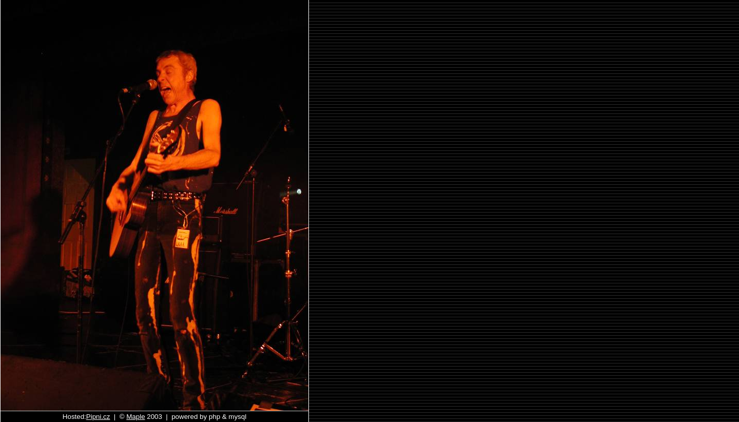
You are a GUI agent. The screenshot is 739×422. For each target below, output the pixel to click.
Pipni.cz (98, 416)
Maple (135, 416)
